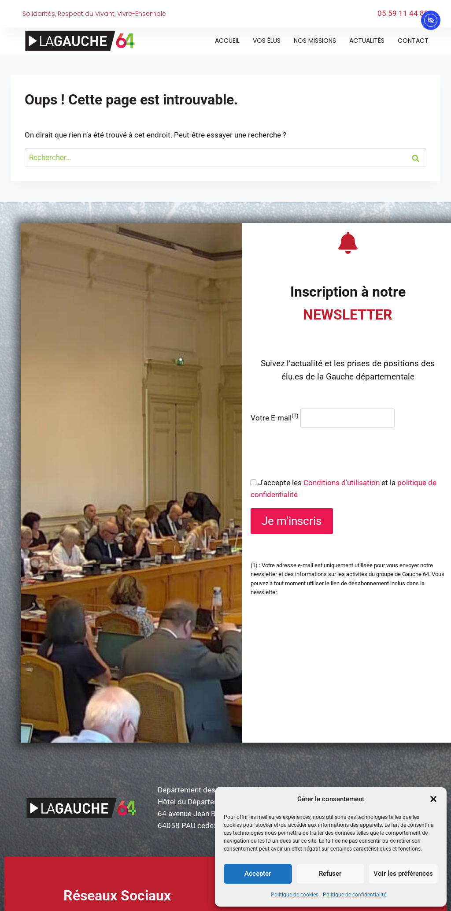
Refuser (330, 874)
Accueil (227, 40)
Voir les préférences (403, 874)
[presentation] (317, 452)
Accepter (257, 874)
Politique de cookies (294, 895)
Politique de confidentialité (354, 895)
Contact (413, 40)
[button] (433, 799)
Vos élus (267, 40)
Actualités (366, 40)
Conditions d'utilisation (341, 482)
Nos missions (315, 40)
